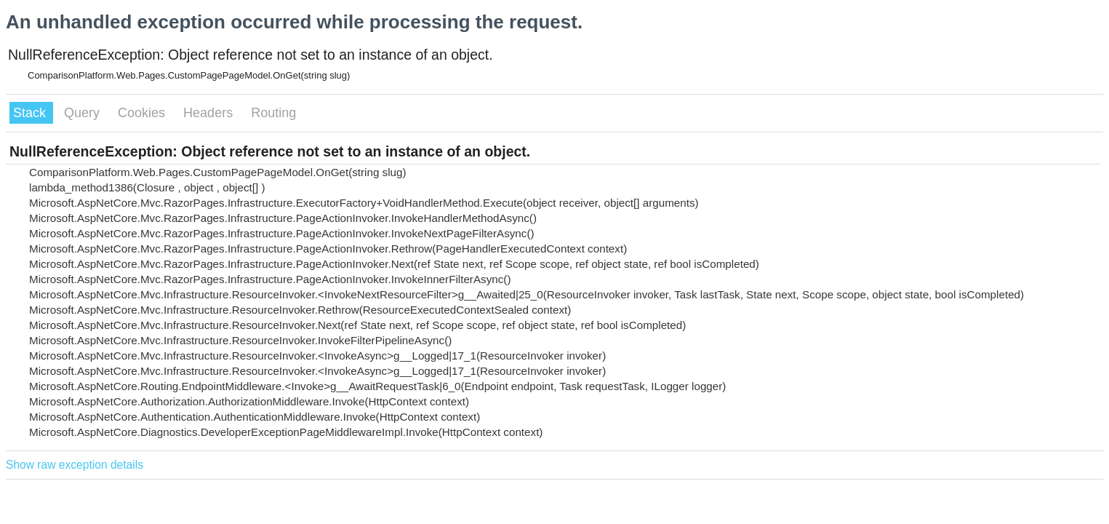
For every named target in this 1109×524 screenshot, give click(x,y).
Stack (31, 113)
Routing (273, 113)
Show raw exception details (74, 464)
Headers (209, 113)
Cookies (143, 113)
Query (83, 113)
